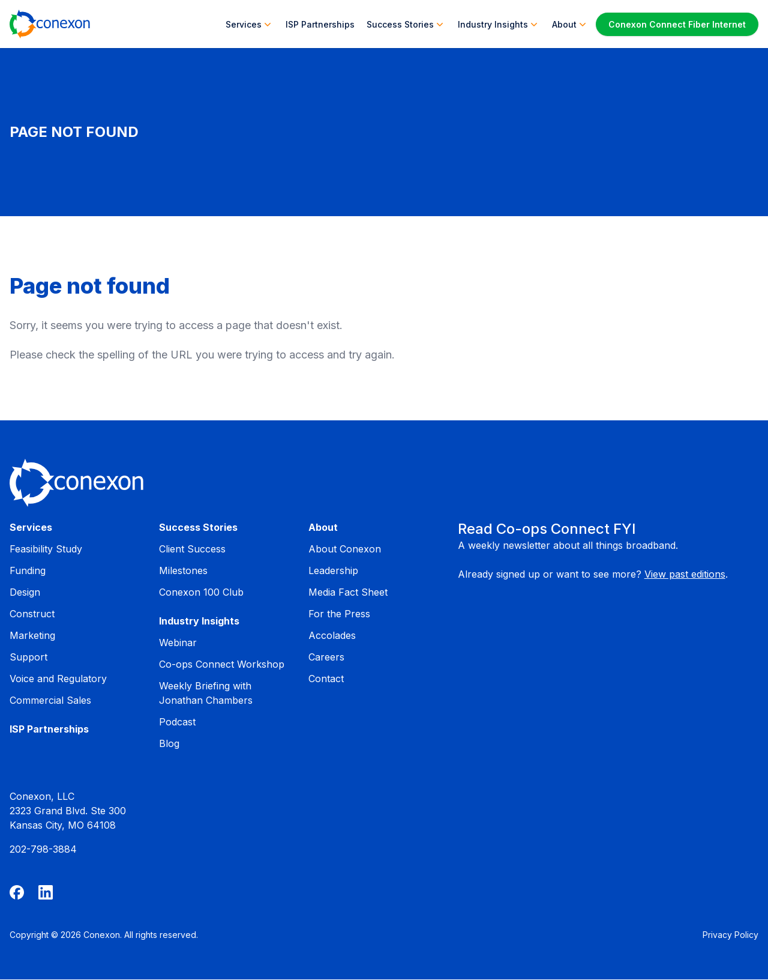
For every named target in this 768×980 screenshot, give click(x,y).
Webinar (178, 643)
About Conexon (344, 549)
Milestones (183, 570)
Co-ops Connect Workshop (221, 664)
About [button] (570, 24)
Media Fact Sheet (348, 592)
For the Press (339, 614)
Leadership (333, 570)
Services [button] (250, 24)
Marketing (32, 635)
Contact (326, 679)
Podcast (177, 722)
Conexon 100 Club (201, 592)
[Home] (50, 24)
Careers (326, 657)
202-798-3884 (43, 849)
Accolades (332, 635)
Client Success (192, 549)
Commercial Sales (50, 700)
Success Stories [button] (406, 24)
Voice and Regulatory (58, 679)
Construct (32, 614)
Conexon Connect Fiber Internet (677, 24)
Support (28, 657)
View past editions (684, 574)
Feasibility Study (46, 549)
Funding (28, 570)
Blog (169, 743)
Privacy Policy (730, 935)
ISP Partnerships (320, 24)
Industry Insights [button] (499, 24)
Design (25, 592)
